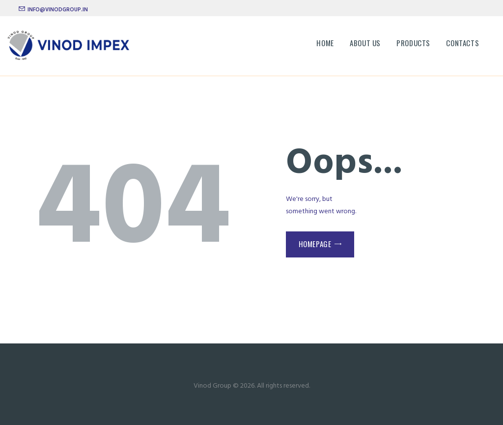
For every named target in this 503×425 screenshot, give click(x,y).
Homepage (315, 243)
